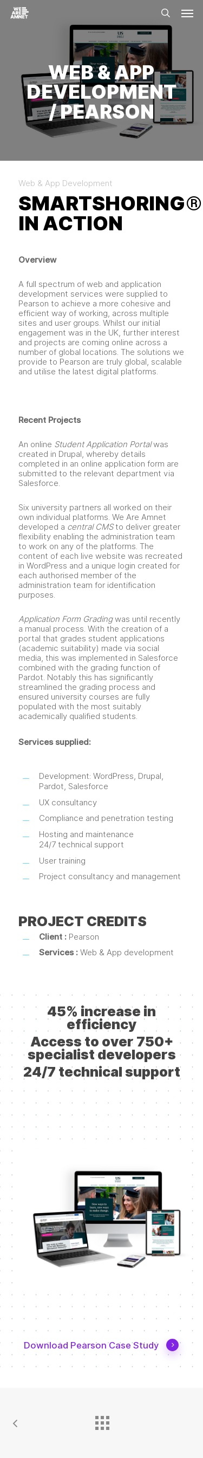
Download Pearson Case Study (101, 1345)
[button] (187, 13)
